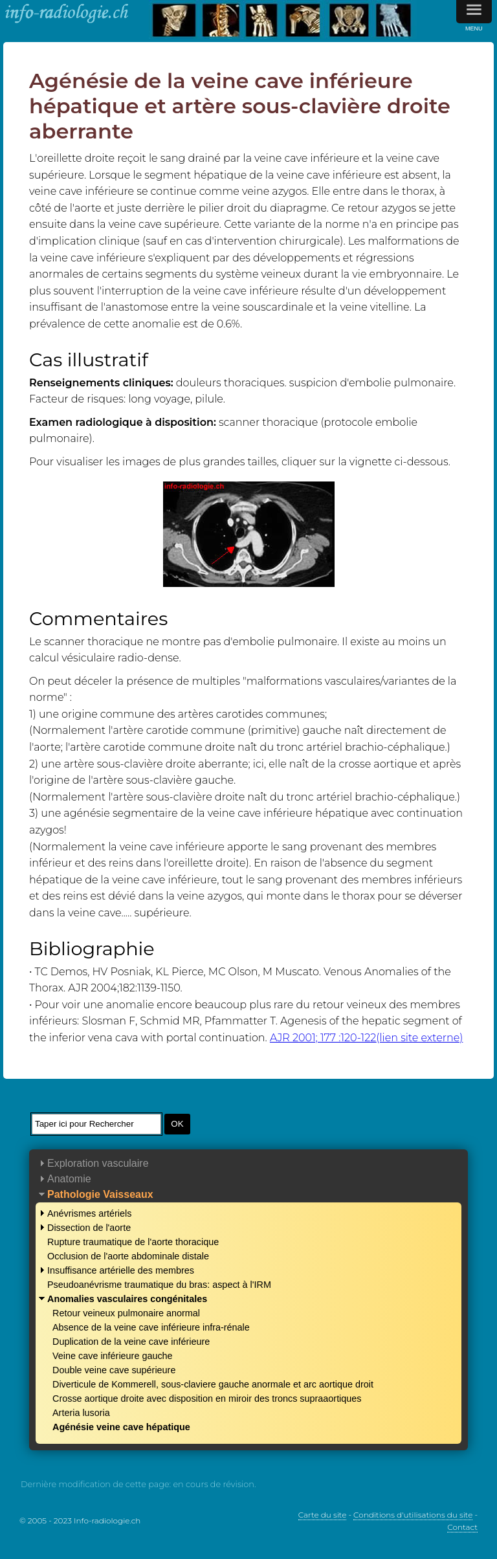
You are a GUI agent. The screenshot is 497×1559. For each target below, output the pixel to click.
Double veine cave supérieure (113, 1370)
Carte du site (322, 1515)
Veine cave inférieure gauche (112, 1356)
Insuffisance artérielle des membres (120, 1270)
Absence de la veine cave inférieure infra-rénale (151, 1327)
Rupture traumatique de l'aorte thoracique (133, 1242)
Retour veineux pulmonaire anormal (126, 1313)
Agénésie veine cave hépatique (121, 1427)
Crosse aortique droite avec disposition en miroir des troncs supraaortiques (207, 1398)
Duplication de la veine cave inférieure (131, 1341)
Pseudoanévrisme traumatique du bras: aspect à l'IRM (159, 1284)
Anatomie (69, 1178)
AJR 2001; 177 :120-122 (366, 1038)
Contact (462, 1527)
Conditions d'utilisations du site (412, 1515)
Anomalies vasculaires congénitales (127, 1299)
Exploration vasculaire (98, 1163)
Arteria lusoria (81, 1413)
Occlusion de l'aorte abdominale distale (128, 1256)
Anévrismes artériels (89, 1213)
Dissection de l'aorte (89, 1227)
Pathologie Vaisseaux (100, 1194)
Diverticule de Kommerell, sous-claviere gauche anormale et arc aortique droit (212, 1384)
